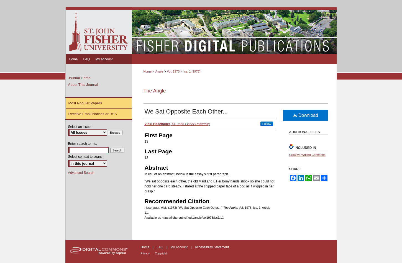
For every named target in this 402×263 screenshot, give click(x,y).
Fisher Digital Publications (234, 30)
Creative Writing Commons (307, 154)
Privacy (146, 253)
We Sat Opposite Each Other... (186, 111)
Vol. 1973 (173, 71)
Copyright (161, 253)
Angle (159, 71)
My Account (179, 247)
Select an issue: (80, 127)
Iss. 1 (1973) (191, 71)
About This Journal (83, 84)
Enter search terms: (82, 144)
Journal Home (79, 78)
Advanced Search (81, 173)
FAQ (160, 247)
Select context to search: (86, 157)
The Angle (155, 91)
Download (305, 115)
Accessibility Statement (212, 247)
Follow (266, 123)
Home (148, 71)
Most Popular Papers (85, 103)
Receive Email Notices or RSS (92, 114)
